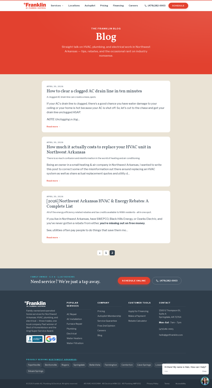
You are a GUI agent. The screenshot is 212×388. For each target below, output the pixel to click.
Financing (118, 5)
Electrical (72, 333)
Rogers (65, 365)
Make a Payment (137, 316)
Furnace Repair (74, 324)
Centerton (127, 365)
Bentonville (51, 365)
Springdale (79, 365)
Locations (74, 5)
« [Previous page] (99, 252)
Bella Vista (94, 365)
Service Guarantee (107, 321)
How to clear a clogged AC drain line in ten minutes (94, 91)
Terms (167, 383)
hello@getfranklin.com (171, 335)
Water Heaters (74, 338)
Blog (99, 335)
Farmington (111, 365)
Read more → (53, 126)
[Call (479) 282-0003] (155, 6)
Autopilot (90, 5)
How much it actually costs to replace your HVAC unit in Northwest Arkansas (99, 149)
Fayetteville (34, 365)
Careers (133, 5)
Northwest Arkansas (63, 359)
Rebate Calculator (137, 321)
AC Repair (72, 314)
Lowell (158, 365)
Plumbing (71, 328)
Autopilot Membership (109, 316)
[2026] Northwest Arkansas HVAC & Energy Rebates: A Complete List (98, 203)
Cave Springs (144, 365)
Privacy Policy (152, 383)
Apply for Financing (138, 311)
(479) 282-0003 (166, 329)
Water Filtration (75, 343)
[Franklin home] (35, 6)
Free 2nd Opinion (106, 325)
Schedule (178, 6)
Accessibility (180, 383)
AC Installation (74, 319)
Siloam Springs (35, 371)
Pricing (104, 5)
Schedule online (134, 281)
